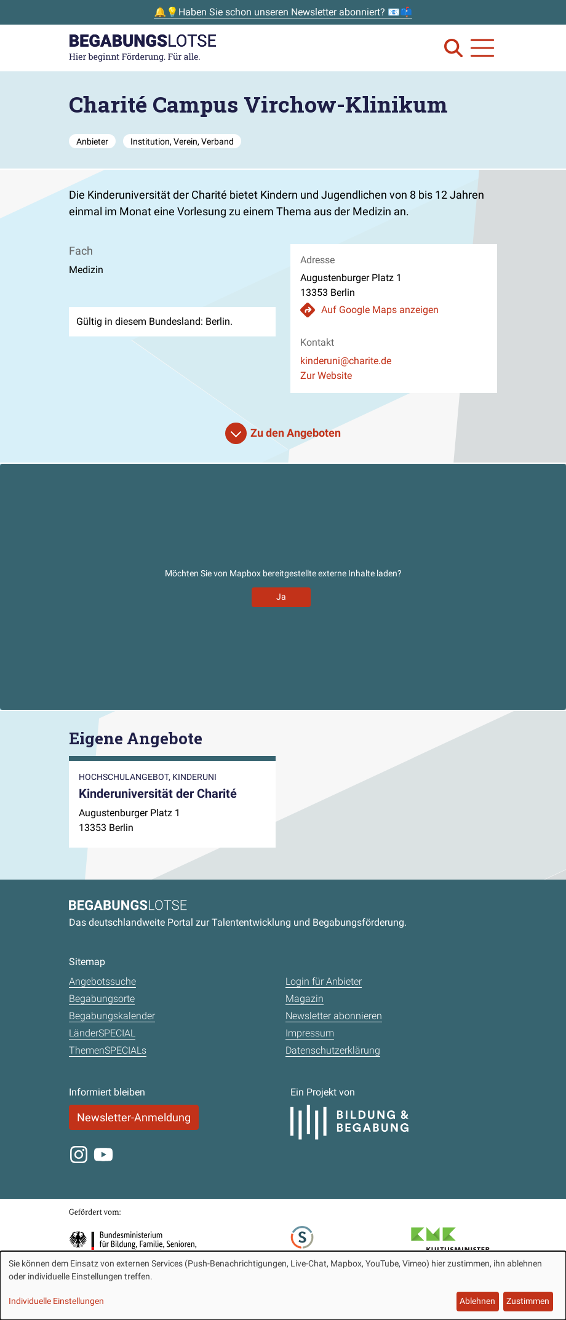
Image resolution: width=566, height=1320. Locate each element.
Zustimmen (527, 1301)
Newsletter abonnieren (333, 1016)
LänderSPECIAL (102, 1033)
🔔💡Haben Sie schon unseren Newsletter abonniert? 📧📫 (283, 12)
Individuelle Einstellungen (56, 1301)
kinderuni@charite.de (345, 361)
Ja (281, 597)
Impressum (309, 1033)
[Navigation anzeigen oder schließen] (482, 48)
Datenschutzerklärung (332, 1050)
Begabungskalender (112, 1016)
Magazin (304, 998)
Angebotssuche (102, 981)
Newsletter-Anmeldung (134, 1117)
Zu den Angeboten (295, 432)
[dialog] (283, 1285)
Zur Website (326, 375)
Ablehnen (477, 1301)
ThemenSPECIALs (107, 1050)
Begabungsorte (102, 998)
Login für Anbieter (323, 981)
